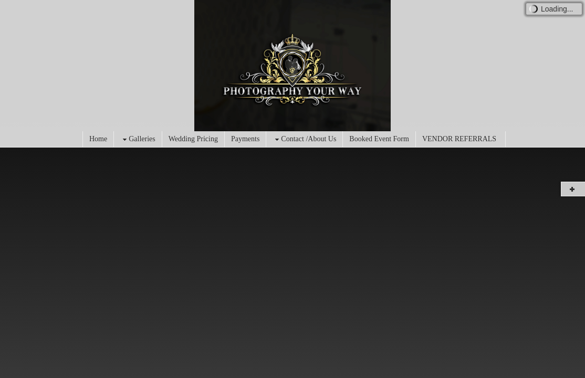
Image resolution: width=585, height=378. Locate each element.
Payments (245, 139)
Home (98, 139)
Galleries (137, 139)
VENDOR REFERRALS (459, 139)
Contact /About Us (304, 139)
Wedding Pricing (193, 139)
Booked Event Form (379, 139)
